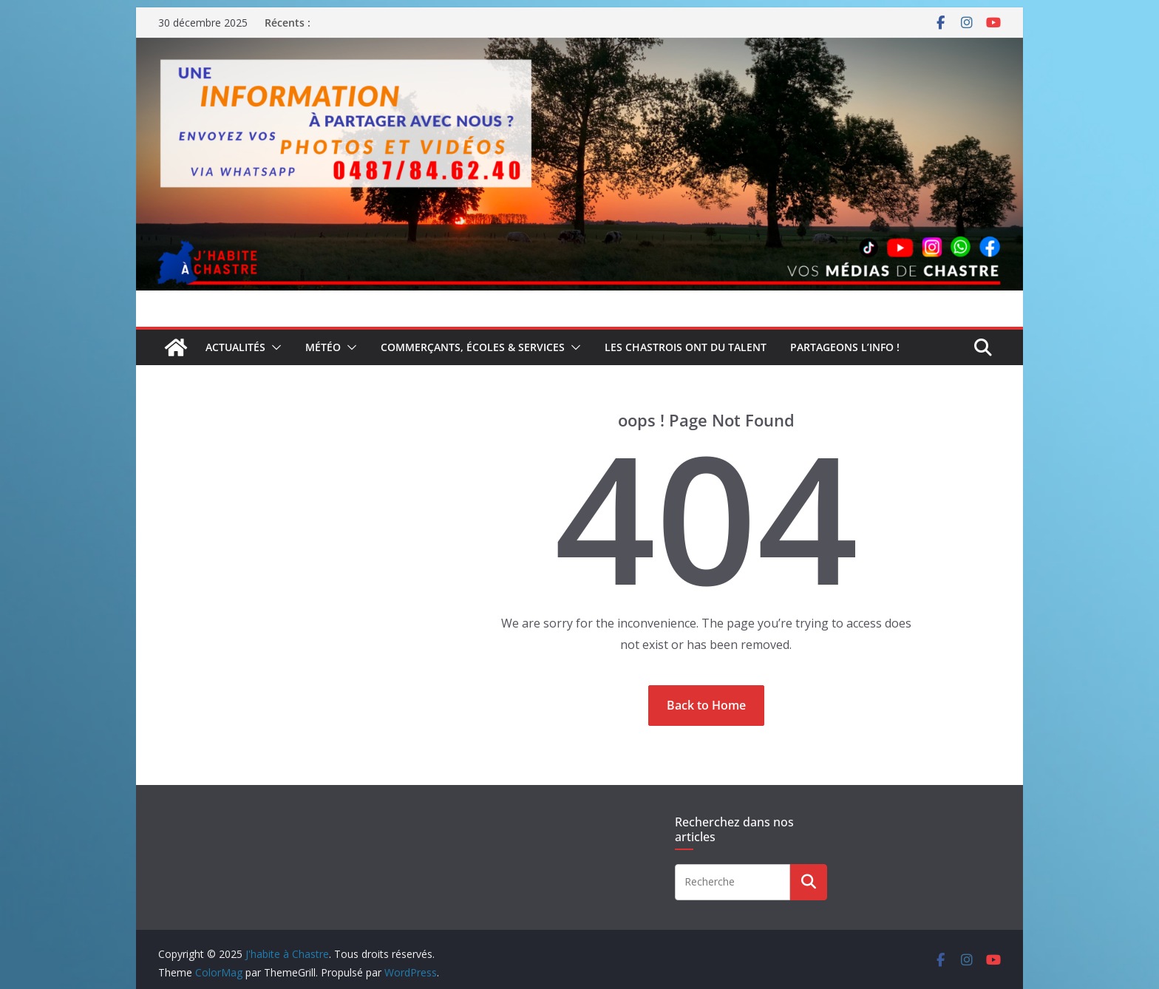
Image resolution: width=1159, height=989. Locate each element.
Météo (323, 347)
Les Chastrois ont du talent (686, 347)
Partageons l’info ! (845, 347)
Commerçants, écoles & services (473, 347)
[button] (273, 347)
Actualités (235, 347)
